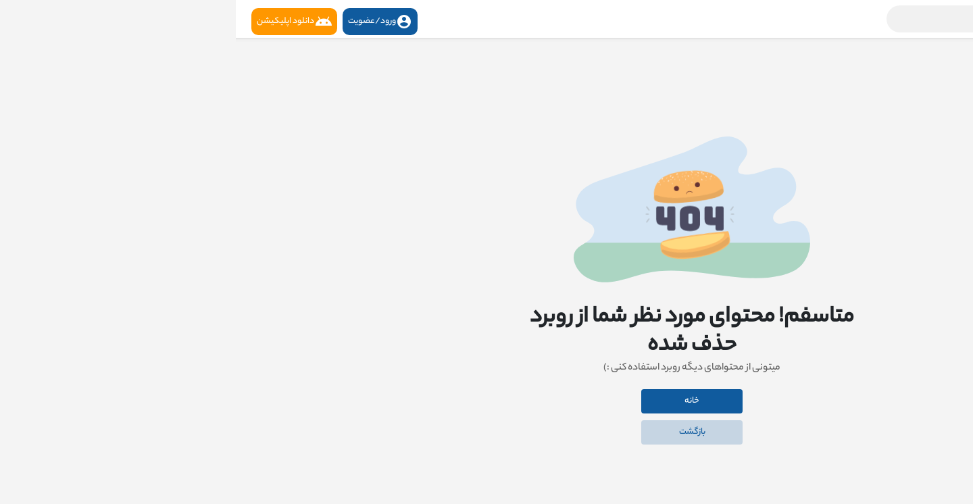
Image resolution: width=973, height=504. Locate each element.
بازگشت (456, 432)
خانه (456, 401)
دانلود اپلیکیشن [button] (58, 22)
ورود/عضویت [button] (144, 22)
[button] (787, 18)
